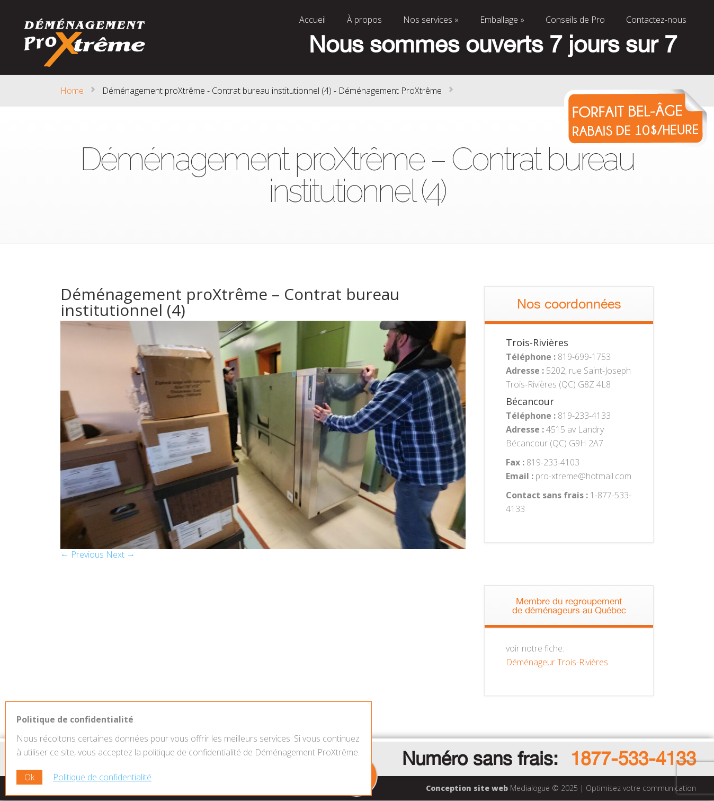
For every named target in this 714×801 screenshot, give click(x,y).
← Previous (82, 554)
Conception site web (467, 788)
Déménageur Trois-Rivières (557, 662)
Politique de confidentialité (102, 777)
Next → (120, 554)
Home (72, 90)
